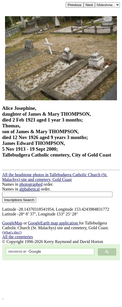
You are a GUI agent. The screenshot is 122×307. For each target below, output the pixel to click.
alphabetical (29, 189)
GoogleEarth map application (53, 223)
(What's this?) (12, 232)
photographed (31, 184)
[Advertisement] (61, 279)
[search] (49, 252)
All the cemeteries (17, 237)
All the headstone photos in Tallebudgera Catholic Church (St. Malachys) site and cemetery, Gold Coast (54, 177)
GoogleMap (12, 223)
